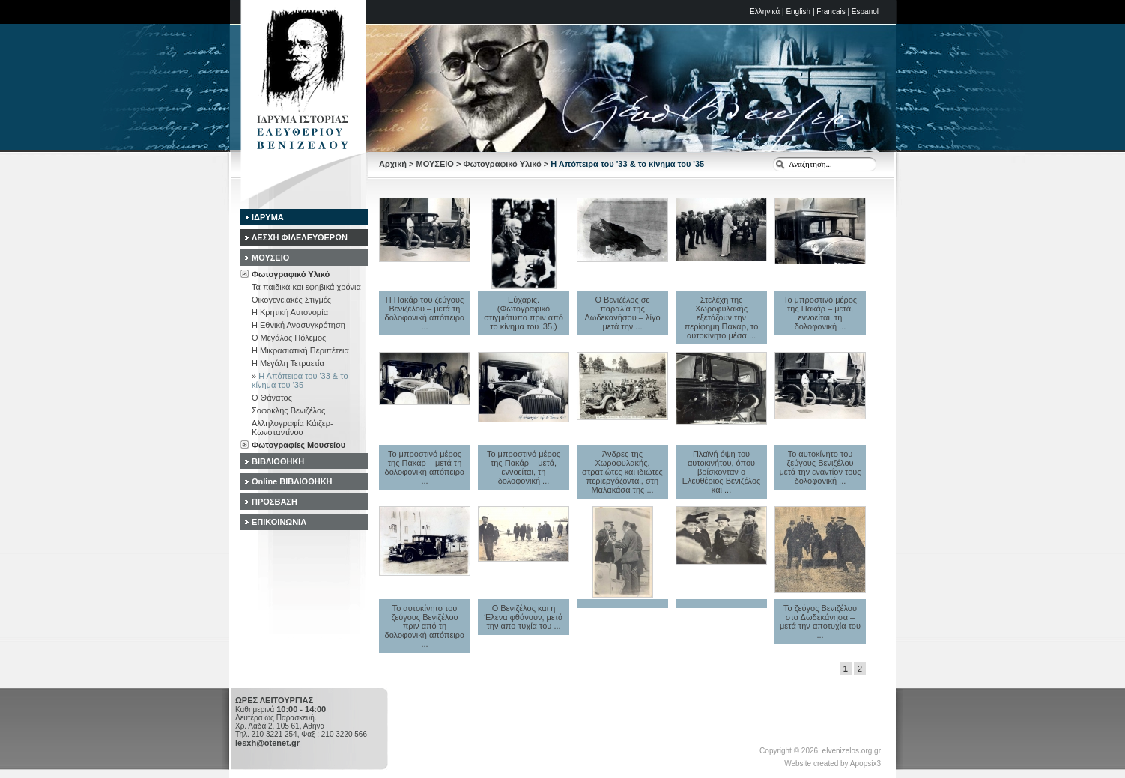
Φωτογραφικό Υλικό (502, 163)
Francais (830, 11)
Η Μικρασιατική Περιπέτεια (300, 350)
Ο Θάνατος (272, 397)
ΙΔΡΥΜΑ (268, 217)
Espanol (865, 11)
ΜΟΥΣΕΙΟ (435, 163)
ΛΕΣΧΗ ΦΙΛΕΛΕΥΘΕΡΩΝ (300, 237)
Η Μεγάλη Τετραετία (288, 363)
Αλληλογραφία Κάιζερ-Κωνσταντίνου (292, 428)
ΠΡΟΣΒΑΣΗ (274, 501)
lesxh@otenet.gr (267, 742)
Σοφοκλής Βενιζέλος (288, 410)
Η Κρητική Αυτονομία (290, 312)
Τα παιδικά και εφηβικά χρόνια (306, 286)
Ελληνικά (765, 11)
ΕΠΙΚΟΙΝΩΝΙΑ (279, 521)
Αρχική (393, 163)
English (798, 11)
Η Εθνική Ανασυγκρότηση (298, 324)
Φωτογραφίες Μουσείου (298, 444)
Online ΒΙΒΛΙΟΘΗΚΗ (292, 481)
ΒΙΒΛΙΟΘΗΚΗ (278, 461)
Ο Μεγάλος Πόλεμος (289, 337)
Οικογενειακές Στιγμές (291, 299)
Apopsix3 (865, 763)
